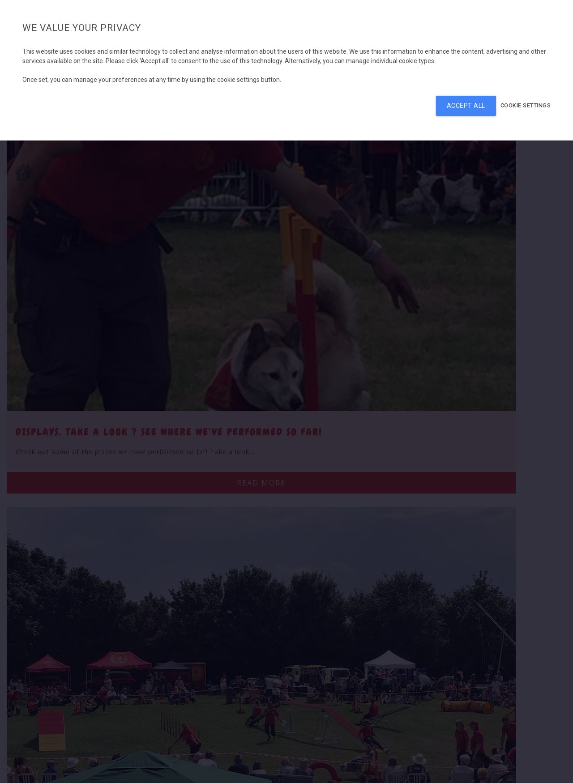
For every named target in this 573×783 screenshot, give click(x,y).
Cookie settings (525, 105)
